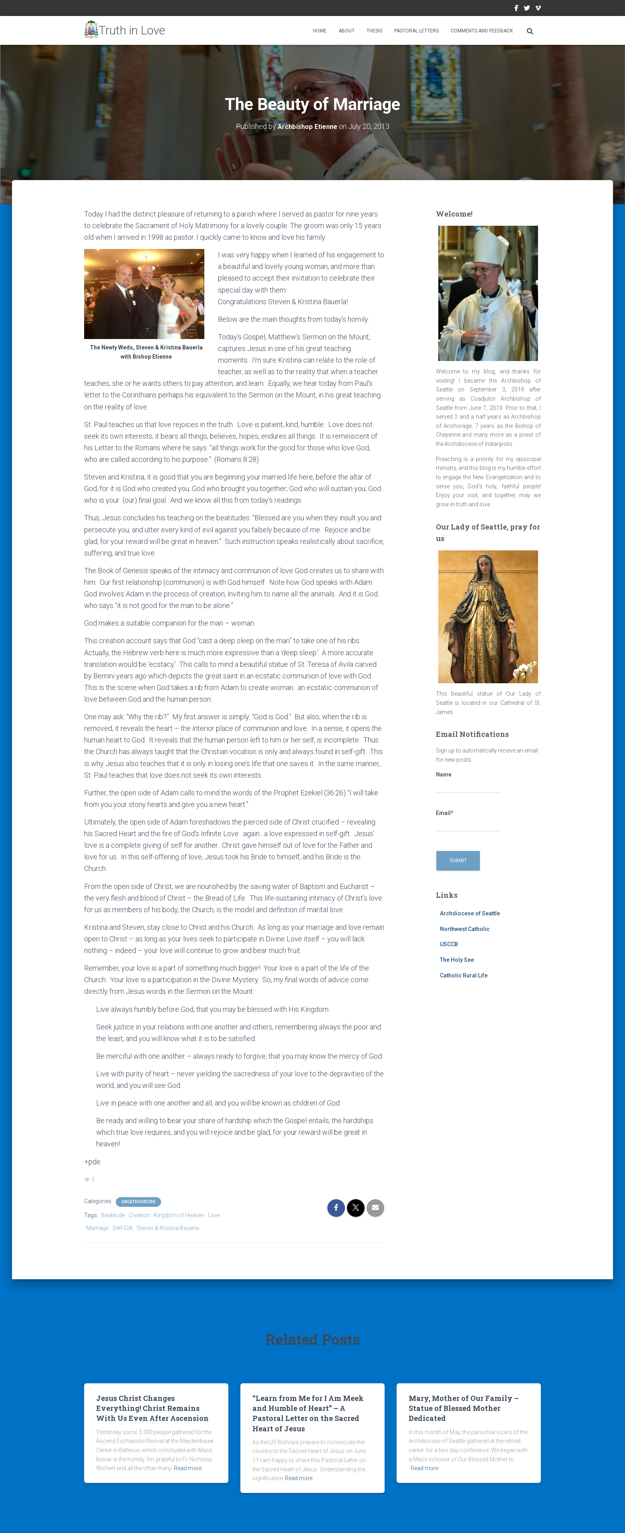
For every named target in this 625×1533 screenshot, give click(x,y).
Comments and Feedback (482, 31)
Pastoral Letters (416, 31)
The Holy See (457, 960)
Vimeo (538, 9)
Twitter (527, 9)
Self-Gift (123, 1228)
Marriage (97, 1228)
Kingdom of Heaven (179, 1215)
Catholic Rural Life (464, 975)
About (347, 31)
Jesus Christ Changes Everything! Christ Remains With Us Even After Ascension (152, 1408)
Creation (139, 1215)
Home (320, 31)
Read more (188, 1468)
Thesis (374, 31)
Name (468, 782)
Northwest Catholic (465, 929)
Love (214, 1215)
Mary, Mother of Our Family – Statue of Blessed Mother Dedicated (464, 1408)
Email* (468, 821)
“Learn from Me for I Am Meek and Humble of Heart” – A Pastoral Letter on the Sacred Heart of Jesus (308, 1413)
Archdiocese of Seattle (470, 913)
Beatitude (113, 1215)
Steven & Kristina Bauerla (168, 1228)
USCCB (449, 944)
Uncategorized (138, 1202)
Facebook (516, 9)
